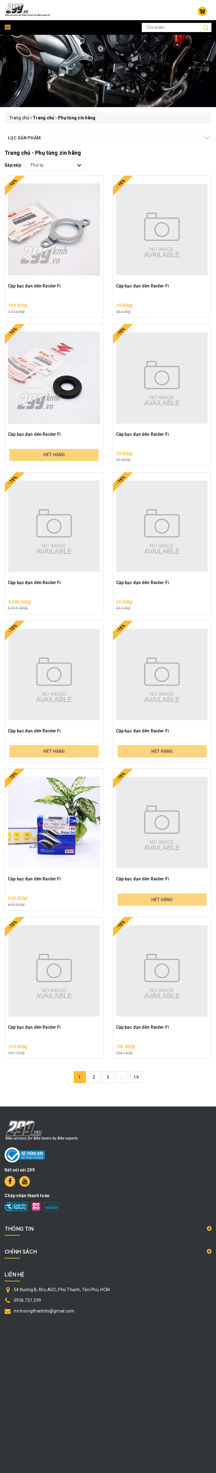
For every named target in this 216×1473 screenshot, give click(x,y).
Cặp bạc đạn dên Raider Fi (34, 285)
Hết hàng (54, 454)
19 (136, 1077)
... (121, 1077)
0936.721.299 (27, 1300)
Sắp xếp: (13, 165)
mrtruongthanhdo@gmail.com (44, 1311)
